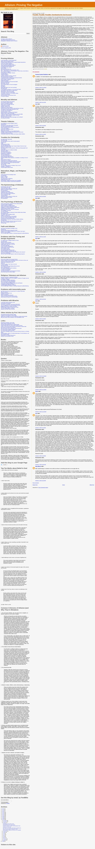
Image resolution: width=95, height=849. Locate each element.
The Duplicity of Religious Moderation (8, 280)
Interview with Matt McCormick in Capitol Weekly (10, 324)
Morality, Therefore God (5, 106)
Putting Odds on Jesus (5, 144)
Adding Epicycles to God (5, 179)
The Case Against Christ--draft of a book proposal (10, 141)
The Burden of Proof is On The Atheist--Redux (9, 93)
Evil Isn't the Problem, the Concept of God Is (9, 259)
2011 (3, 814)
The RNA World (4, 241)
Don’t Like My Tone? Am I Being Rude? (8, 281)
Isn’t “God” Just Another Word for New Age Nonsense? (11, 221)
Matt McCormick (5, 46)
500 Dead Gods (4, 88)
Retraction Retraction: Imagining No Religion (9, 277)
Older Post (92, 484)
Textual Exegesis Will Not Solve (7, 167)
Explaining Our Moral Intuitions (6, 107)
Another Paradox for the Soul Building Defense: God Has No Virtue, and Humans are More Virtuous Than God (14, 261)
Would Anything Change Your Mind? (7, 208)
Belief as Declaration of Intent (6, 189)
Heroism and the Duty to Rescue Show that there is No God (12, 108)
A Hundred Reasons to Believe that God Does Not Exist (11, 77)
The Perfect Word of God (5, 151)
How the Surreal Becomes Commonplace (8, 216)
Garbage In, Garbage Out (5, 166)
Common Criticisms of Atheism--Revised (8, 75)
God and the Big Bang (5, 245)
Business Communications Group (7, 336)
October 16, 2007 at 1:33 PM (40, 134)
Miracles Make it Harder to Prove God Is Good (9, 307)
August (4, 832)
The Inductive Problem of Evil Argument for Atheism (10, 270)
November (5, 821)
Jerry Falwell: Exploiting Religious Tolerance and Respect (11, 283)
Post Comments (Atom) (43, 487)
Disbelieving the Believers (6, 153)
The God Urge (3, 223)
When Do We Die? (4, 292)
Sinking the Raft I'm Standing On (7, 192)
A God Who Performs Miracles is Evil (8, 302)
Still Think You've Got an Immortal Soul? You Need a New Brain (13, 291)
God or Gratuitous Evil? (5, 267)
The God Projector (4, 211)
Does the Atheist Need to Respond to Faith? (9, 230)
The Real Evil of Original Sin (6, 155)
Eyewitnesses (3, 142)
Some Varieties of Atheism (6, 79)
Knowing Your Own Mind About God (7, 218)
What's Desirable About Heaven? (7, 156)
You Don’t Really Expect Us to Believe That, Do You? (11, 165)
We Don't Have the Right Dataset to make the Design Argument (13, 253)
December (5, 820)
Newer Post (35, 484)
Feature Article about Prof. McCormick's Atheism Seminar (11, 325)
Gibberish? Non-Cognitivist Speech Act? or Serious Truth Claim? (13, 231)
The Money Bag (4, 140)
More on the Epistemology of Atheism (8, 193)
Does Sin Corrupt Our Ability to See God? (8, 217)
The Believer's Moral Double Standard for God (9, 109)
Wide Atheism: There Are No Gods (7, 91)
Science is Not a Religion (5, 232)
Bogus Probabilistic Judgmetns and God (8, 251)
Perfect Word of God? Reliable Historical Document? (11, 161)
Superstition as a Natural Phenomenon (8, 335)
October (4, 822)
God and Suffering (4, 265)
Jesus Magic (3, 148)
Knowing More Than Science (6, 186)
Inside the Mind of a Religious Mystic (8, 205)
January (4, 840)
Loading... (3, 55)
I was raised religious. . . (5, 128)
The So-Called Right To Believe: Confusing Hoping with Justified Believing (15, 233)
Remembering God (4, 213)
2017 (3, 808)
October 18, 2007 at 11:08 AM (40, 389)
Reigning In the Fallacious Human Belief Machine (10, 131)
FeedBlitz (8, 803)
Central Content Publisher (41, 74)
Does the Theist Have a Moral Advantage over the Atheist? (12, 117)
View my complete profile (6, 47)
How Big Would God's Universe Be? (7, 250)
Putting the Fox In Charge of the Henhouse (9, 160)
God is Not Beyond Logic (5, 187)
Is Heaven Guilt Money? (5, 269)
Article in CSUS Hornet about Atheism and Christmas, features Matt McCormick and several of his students (13, 327)
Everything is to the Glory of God (8, 823)
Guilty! (2, 143)
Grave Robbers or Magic (5, 163)
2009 (3, 817)
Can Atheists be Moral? (5, 118)
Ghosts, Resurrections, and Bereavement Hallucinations (11, 203)
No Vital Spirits (3, 175)
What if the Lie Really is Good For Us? (8, 222)
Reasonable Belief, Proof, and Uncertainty (9, 87)
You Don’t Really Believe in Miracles (7, 308)
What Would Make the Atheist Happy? (8, 271)
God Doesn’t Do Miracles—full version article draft (10, 304)
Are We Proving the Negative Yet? (7, 64)
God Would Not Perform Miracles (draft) (8, 314)
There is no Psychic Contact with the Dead (9, 296)
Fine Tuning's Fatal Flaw (5, 249)
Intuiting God (3, 229)
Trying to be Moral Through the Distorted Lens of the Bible (12, 114)
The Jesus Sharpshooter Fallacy (7, 126)
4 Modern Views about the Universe (7, 243)
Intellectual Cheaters (5, 80)
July (4, 833)
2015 (3, 809)
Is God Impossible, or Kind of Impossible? (8, 60)
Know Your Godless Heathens (6, 63)
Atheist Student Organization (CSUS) (8, 323)
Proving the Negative (5, 96)
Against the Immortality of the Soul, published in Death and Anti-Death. (14, 316)
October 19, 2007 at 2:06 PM (40, 455)
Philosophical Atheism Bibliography (7, 66)
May (4, 835)
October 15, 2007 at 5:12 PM (40, 102)
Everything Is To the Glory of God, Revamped (9, 125)
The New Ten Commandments (6, 110)
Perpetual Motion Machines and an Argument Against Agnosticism (13, 62)
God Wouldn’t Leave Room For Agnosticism (9, 90)
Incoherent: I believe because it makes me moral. (10, 115)
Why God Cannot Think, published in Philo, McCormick (11, 328)
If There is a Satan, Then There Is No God (9, 264)
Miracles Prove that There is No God (8, 309)
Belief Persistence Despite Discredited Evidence (10, 127)
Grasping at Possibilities (5, 191)
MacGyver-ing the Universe (6, 242)
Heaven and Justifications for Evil (7, 262)
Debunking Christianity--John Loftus (7, 322)
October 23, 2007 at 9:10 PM (40, 480)
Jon (36, 104)
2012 (3, 813)
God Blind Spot (4, 220)
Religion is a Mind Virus (5, 215)
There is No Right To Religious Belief (8, 282)
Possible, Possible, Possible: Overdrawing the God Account (52, 15)
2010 (3, 815)
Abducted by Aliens (4, 150)
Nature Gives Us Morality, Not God (7, 104)
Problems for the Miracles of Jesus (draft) (8, 315)
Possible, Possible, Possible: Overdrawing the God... (12, 825)
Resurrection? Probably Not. (6, 152)
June (4, 834)
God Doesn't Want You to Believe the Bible (9, 149)
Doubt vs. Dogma (4, 176)
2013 (3, 812)
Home (63, 484)
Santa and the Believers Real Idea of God (9, 206)
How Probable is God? (5, 248)
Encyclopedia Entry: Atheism (6, 67)
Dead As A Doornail (4, 294)
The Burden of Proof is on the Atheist (8, 92)
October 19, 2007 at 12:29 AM (40, 411)
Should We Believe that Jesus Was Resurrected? (10, 162)
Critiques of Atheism (4, 74)
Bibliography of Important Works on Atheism (9, 40)
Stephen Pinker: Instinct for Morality (7, 113)
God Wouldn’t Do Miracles (6, 303)
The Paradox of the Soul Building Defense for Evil (10, 266)
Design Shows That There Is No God (8, 244)
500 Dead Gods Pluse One (6, 69)
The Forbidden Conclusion (6, 210)
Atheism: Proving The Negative (23, 5)
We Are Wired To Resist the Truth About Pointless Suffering (12, 219)
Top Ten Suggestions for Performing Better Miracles (10, 305)
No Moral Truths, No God (5, 111)
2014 (3, 811)
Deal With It (3, 86)
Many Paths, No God (5, 83)
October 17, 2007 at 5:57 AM (40, 299)
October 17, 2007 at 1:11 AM (40, 236)
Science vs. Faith (4, 177)
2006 (3, 841)
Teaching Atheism (4, 73)
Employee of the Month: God (6, 293)
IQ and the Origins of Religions (6, 204)
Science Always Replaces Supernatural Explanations (11, 181)
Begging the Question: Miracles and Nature (9, 306)
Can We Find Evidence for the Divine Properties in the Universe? (13, 252)
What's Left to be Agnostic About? (7, 61)
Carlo (36, 391)
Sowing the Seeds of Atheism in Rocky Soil (9, 188)
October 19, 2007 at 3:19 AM (40, 427)
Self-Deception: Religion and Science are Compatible (11, 180)
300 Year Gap (3, 164)
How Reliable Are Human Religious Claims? (9, 123)
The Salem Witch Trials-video (6, 139)
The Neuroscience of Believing (6, 178)
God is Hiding (3, 68)
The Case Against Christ (5, 145)
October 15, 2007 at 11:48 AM (40, 87)
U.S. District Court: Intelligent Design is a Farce (10, 240)
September (5, 831)
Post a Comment (36, 482)
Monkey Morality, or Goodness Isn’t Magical (9, 112)
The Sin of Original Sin (5, 154)
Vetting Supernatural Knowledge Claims (8, 174)
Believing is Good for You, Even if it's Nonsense (10, 209)
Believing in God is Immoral (6, 116)
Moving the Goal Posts (5, 82)
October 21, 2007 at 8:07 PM (40, 464)
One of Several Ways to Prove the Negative (9, 84)
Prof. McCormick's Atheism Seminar (7, 330)
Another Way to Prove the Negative (7, 78)
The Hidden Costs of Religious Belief (8, 214)
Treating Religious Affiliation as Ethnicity (8, 284)
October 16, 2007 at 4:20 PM (40, 196)
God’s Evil (3, 263)
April (4, 836)
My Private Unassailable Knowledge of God (9, 228)
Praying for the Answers (5, 105)
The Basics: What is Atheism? (6, 38)
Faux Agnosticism (4, 190)
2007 (3, 819)
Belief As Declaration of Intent (6, 197)
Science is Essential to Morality (7, 103)
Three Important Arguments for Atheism (8, 65)
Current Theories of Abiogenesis (7, 246)
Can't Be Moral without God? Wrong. (8, 101)
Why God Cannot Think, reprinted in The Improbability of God (12, 317)
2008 (3, 818)
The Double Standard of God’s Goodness (8, 268)
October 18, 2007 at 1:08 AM (40, 318)
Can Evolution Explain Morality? (7, 102)
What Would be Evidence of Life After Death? (9, 297)
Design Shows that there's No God (7, 247)
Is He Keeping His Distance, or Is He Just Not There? (11, 89)
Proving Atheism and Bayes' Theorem (8, 72)
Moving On (3, 85)
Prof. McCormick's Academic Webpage (8, 329)
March (4, 837)
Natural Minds (3, 124)
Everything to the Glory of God (6, 133)
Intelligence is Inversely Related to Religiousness (10, 207)
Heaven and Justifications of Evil (7, 129)
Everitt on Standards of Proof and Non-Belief (9, 81)
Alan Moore (38, 466)
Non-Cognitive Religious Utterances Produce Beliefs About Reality (13, 212)
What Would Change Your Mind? (7, 76)
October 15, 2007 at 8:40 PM (40, 125)
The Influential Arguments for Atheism (8, 39)
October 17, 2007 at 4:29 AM (40, 272)
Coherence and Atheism (5, 94)
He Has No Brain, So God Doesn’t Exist (8, 95)
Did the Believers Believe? (6, 159)
